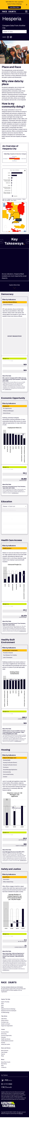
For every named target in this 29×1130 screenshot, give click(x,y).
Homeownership (7, 772)
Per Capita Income (7, 408)
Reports (3, 1054)
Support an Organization (7, 1025)
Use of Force (6, 877)
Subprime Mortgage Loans (9, 757)
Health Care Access (5, 1039)
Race (2, 1005)
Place (2, 1003)
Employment (6, 406)
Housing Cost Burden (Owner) (10, 764)
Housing (3, 1042)
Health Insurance (7, 548)
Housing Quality (6, 760)
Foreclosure (6, 767)
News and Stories (5, 1048)
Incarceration (6, 879)
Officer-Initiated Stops (8, 881)
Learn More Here (14, 7)
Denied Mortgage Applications (10, 769)
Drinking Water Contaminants (10, 650)
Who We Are (4, 1063)
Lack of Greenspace (7, 657)
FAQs (2, 1065)
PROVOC (21, 1113)
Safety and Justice (5, 1044)
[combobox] (14, 31)
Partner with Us (4, 1020)
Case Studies (4, 1052)
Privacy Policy (20, 988)
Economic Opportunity (6, 1035)
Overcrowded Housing (8, 774)
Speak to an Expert (5, 1024)
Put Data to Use (4, 1022)
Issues (3, 1029)
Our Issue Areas (5, 1032)
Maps (2, 1007)
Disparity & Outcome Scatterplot (8, 1010)
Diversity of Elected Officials (10, 302)
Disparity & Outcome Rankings (8, 1009)
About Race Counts (5, 1062)
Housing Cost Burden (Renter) (10, 762)
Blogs (2, 1055)
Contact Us (3, 1067)
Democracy (4, 1033)
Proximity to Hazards (8, 652)
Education (3, 1037)
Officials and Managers (8, 410)
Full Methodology (8, 389)
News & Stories (4, 1050)
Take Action (4, 1016)
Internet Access (6, 413)
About (2, 1059)
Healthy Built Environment (7, 1040)
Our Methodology (5, 1012)
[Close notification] (27, 5)
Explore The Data (5, 999)
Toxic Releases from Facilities (10, 655)
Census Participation (8, 304)
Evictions (5, 776)
